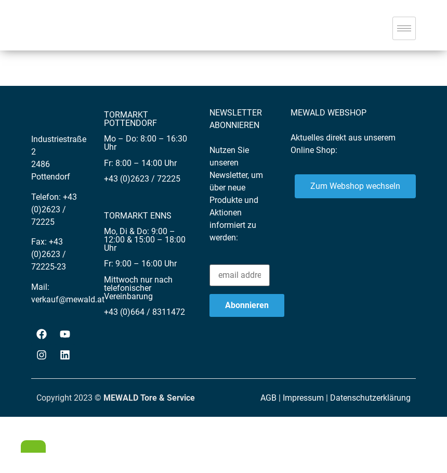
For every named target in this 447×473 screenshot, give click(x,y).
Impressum (303, 398)
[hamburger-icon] (404, 28)
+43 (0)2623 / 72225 (54, 209)
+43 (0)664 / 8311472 (144, 312)
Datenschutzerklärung (370, 398)
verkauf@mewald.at (67, 299)
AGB (268, 398)
